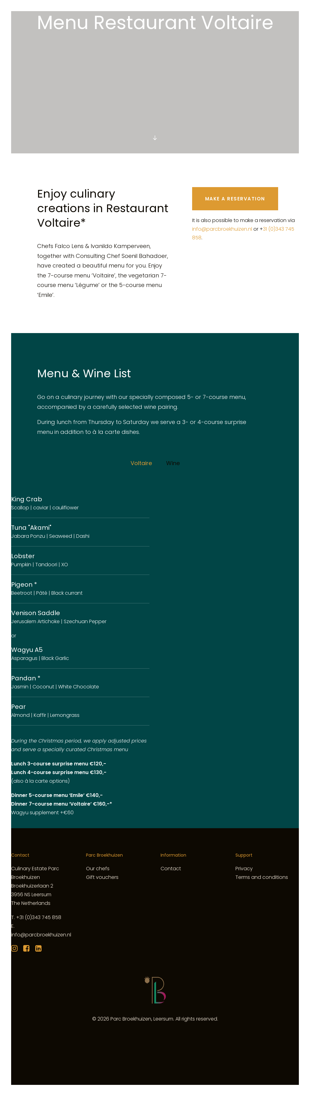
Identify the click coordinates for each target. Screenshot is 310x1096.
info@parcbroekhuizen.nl (222, 229)
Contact (171, 868)
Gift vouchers (102, 877)
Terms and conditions (261, 877)
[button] (154, 138)
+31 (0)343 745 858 (38, 917)
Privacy (244, 868)
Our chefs (98, 868)
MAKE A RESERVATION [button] (235, 198)
